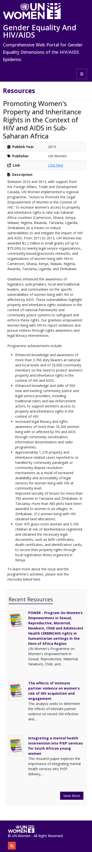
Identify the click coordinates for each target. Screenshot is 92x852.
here (36, 579)
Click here (55, 165)
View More (71, 795)
